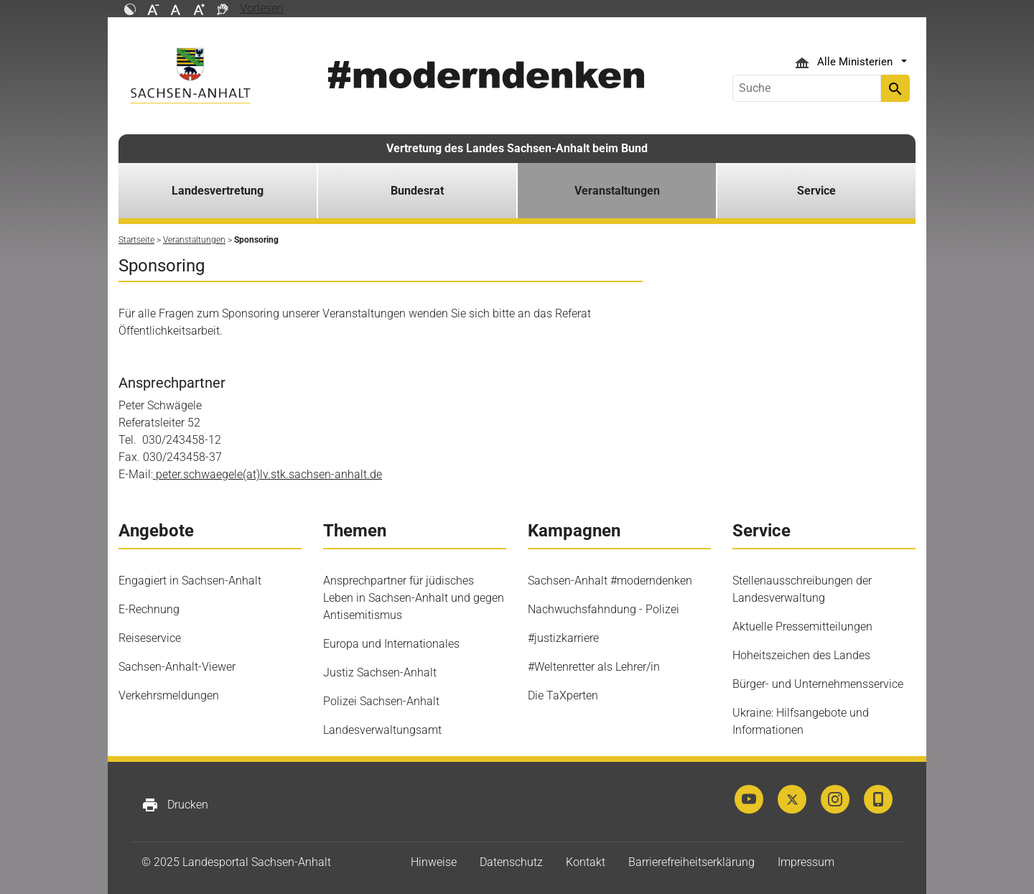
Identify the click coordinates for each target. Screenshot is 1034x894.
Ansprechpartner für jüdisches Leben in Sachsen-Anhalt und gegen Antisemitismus (413, 598)
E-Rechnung (149, 609)
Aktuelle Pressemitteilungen (802, 626)
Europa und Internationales (391, 644)
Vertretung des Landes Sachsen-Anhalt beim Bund (517, 148)
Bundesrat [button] (417, 190)
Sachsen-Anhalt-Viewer (177, 667)
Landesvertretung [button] (218, 190)
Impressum (806, 862)
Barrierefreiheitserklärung (691, 862)
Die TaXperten (563, 695)
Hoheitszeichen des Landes (801, 655)
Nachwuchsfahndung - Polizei (603, 609)
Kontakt (585, 862)
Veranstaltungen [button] (617, 190)
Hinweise (434, 862)
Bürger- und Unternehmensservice (817, 684)
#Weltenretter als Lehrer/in (594, 667)
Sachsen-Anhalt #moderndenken (610, 580)
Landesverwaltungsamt (382, 730)
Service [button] (816, 190)
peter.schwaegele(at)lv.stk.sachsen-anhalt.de (267, 474)
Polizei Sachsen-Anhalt (381, 701)
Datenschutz (511, 862)
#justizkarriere (563, 638)
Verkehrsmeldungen (168, 695)
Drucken (174, 805)
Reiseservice (149, 638)
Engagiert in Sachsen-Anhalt (189, 580)
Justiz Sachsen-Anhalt (380, 672)
